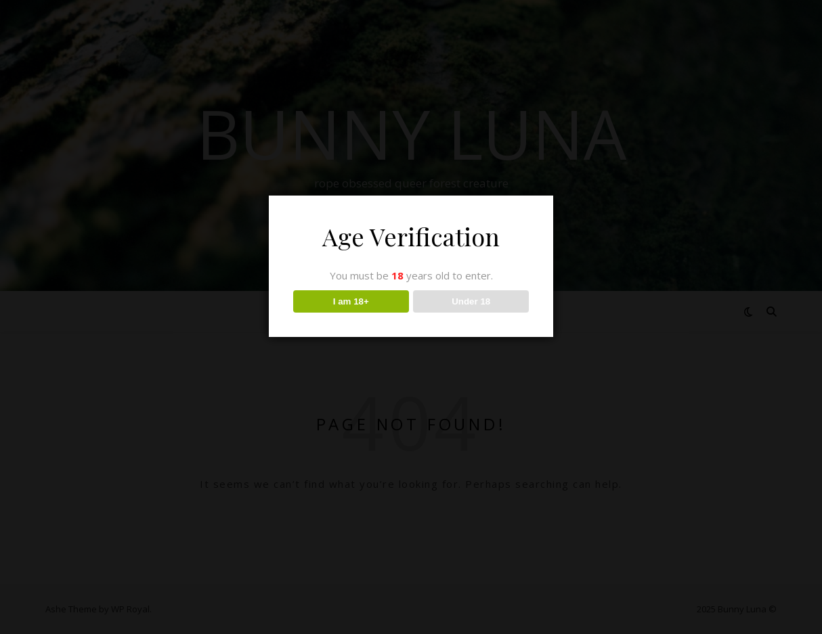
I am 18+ (351, 301)
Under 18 (471, 301)
